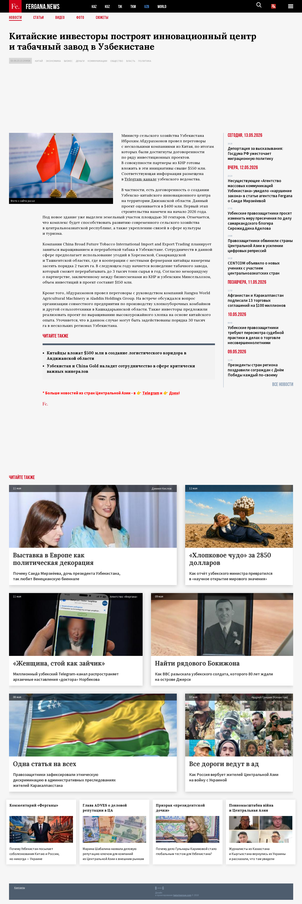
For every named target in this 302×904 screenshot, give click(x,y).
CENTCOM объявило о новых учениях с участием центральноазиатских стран (254, 268)
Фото (82, 18)
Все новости (282, 384)
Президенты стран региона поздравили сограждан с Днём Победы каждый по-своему (256, 369)
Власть (130, 60)
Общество (116, 60)
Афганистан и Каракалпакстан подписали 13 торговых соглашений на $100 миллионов (257, 300)
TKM (135, 6)
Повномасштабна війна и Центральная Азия (254, 808)
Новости (15, 18)
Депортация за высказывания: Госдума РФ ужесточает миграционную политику (255, 153)
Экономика (53, 60)
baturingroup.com (182, 899)
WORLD (165, 6)
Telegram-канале (141, 179)
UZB (149, 6)
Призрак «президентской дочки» (182, 808)
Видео (61, 18)
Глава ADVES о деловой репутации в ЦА (107, 808)
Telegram (150, 393)
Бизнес (68, 60)
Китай (39, 60)
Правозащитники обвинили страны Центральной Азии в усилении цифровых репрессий (260, 245)
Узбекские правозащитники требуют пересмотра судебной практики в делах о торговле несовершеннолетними (256, 335)
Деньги (80, 60)
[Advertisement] (151, 99)
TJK (121, 6)
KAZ (94, 6)
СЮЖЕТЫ (104, 18)
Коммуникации (97, 60)
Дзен (173, 393)
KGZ (108, 6)
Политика (144, 60)
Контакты (19, 891)
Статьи (39, 18)
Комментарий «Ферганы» (36, 806)
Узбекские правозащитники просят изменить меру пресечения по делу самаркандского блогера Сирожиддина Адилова (260, 221)
